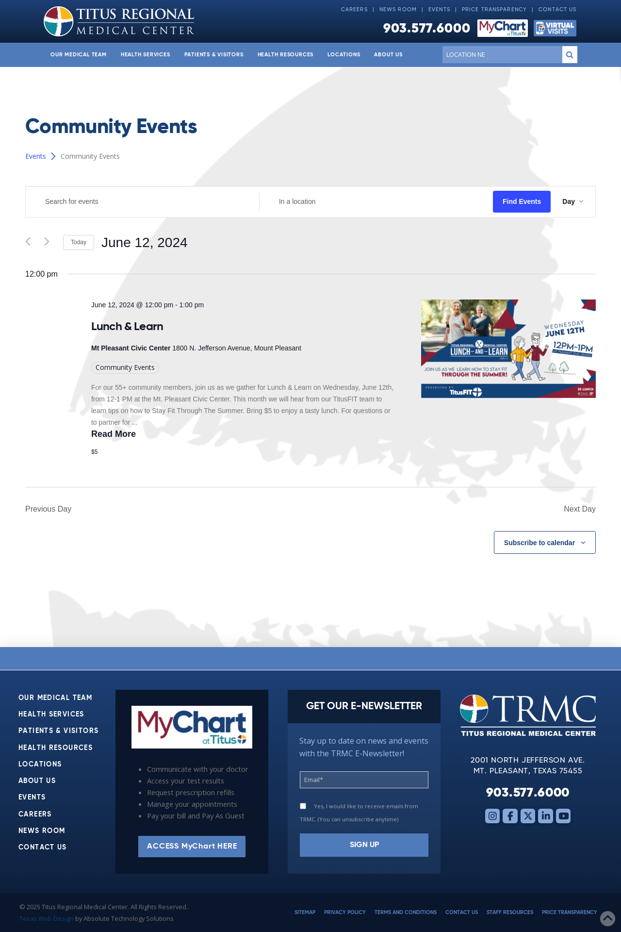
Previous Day (48, 509)
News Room (398, 10)
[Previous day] (31, 243)
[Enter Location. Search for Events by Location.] (376, 201)
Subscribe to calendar (539, 543)
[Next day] (50, 243)
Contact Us (557, 10)
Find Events (522, 201)
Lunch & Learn (127, 327)
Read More (113, 434)
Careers (354, 10)
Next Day (580, 509)
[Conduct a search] (500, 54)
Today (78, 242)
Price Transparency (494, 10)
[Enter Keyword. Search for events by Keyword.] (142, 201)
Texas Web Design (46, 918)
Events (439, 10)
